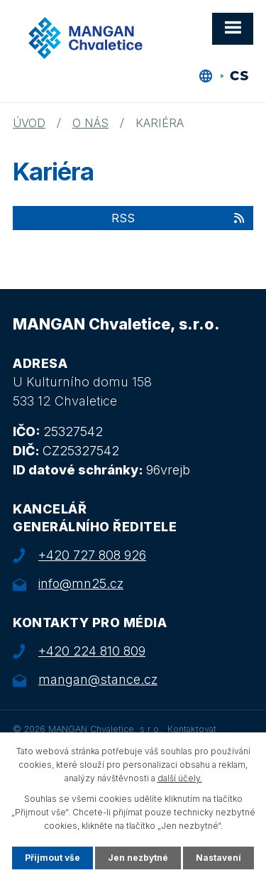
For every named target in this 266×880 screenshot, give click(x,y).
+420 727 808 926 (92, 555)
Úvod (29, 123)
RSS (178, 218)
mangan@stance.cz (97, 679)
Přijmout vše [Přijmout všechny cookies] (52, 857)
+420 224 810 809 (91, 650)
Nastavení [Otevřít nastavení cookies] (218, 857)
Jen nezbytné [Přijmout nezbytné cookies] (138, 857)
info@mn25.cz (80, 583)
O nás (90, 123)
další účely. (179, 778)
